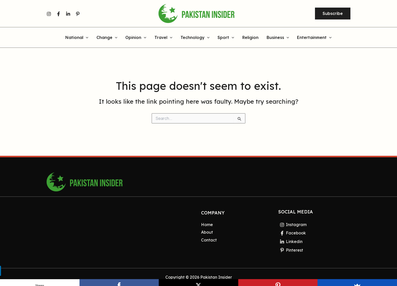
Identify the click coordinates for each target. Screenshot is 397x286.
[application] (85, 37)
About (207, 232)
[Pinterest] (77, 14)
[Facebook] (58, 14)
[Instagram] (49, 14)
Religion (250, 37)
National (76, 37)
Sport (225, 37)
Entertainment (314, 37)
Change (106, 37)
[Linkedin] (68, 14)
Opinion (135, 37)
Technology (195, 37)
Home (207, 224)
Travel (163, 37)
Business (278, 37)
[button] (332, 14)
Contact (209, 240)
